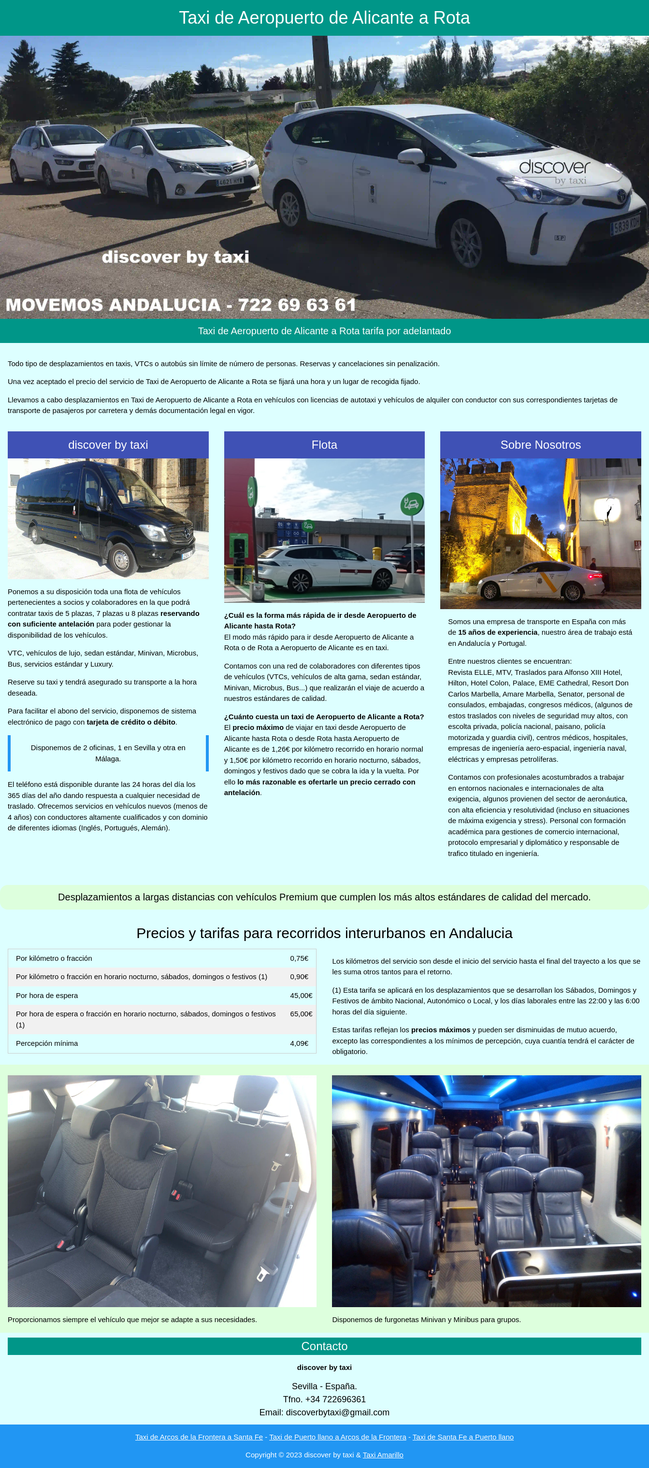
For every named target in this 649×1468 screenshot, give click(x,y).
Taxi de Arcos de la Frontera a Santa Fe (199, 1437)
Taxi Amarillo (383, 1455)
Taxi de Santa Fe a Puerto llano (463, 1437)
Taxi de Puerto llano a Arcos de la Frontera (337, 1437)
